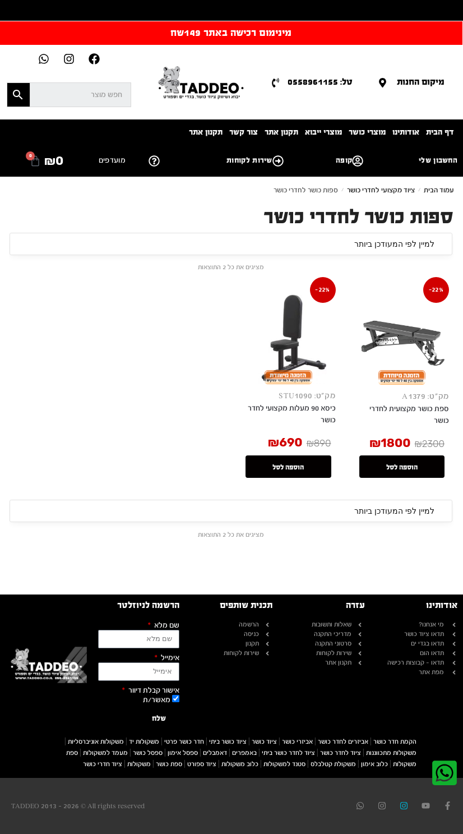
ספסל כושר (148, 753)
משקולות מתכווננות (391, 753)
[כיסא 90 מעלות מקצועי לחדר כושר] (288, 337)
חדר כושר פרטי (184, 741)
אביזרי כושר (297, 741)
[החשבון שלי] (357, 161)
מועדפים (112, 160)
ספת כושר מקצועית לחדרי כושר (409, 414)
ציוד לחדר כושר (340, 753)
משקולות (139, 764)
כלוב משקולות (239, 764)
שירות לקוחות (249, 160)
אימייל (169, 658)
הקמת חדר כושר (394, 741)
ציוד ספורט (201, 764)
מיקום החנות (421, 81)
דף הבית (440, 132)
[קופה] (278, 161)
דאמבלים (215, 753)
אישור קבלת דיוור (153, 690)
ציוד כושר (264, 741)
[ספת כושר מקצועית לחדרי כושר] (402, 337)
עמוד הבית (439, 190)
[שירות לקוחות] (154, 161)
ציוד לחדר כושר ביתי (288, 753)
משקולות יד (144, 741)
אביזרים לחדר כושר (343, 741)
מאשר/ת (156, 699)
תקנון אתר (281, 132)
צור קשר (243, 132)
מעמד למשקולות (105, 753)
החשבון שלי (438, 160)
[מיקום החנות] (382, 82)
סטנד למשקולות (284, 764)
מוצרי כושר (367, 132)
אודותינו (405, 132)
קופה (344, 160)
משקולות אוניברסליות (96, 741)
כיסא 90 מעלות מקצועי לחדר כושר (292, 414)
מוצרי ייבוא (323, 132)
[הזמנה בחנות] (231, 244)
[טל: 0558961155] (275, 82)
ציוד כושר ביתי (228, 741)
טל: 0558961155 (320, 81)
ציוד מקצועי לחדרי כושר (381, 190)
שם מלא (165, 625)
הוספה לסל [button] (402, 468)
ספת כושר (169, 764)
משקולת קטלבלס (333, 764)
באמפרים (244, 753)
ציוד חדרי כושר (102, 764)
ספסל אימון (183, 753)
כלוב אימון (374, 764)
